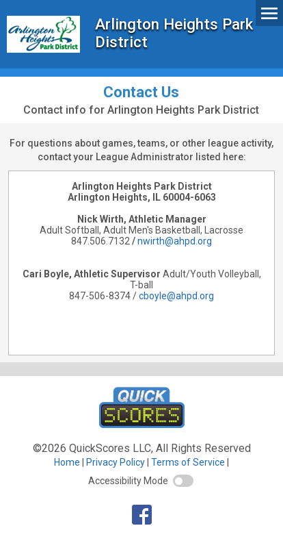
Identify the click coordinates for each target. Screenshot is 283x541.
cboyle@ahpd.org (176, 295)
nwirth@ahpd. (167, 241)
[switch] (183, 481)
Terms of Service (188, 462)
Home (67, 462)
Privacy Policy (115, 462)
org (205, 241)
